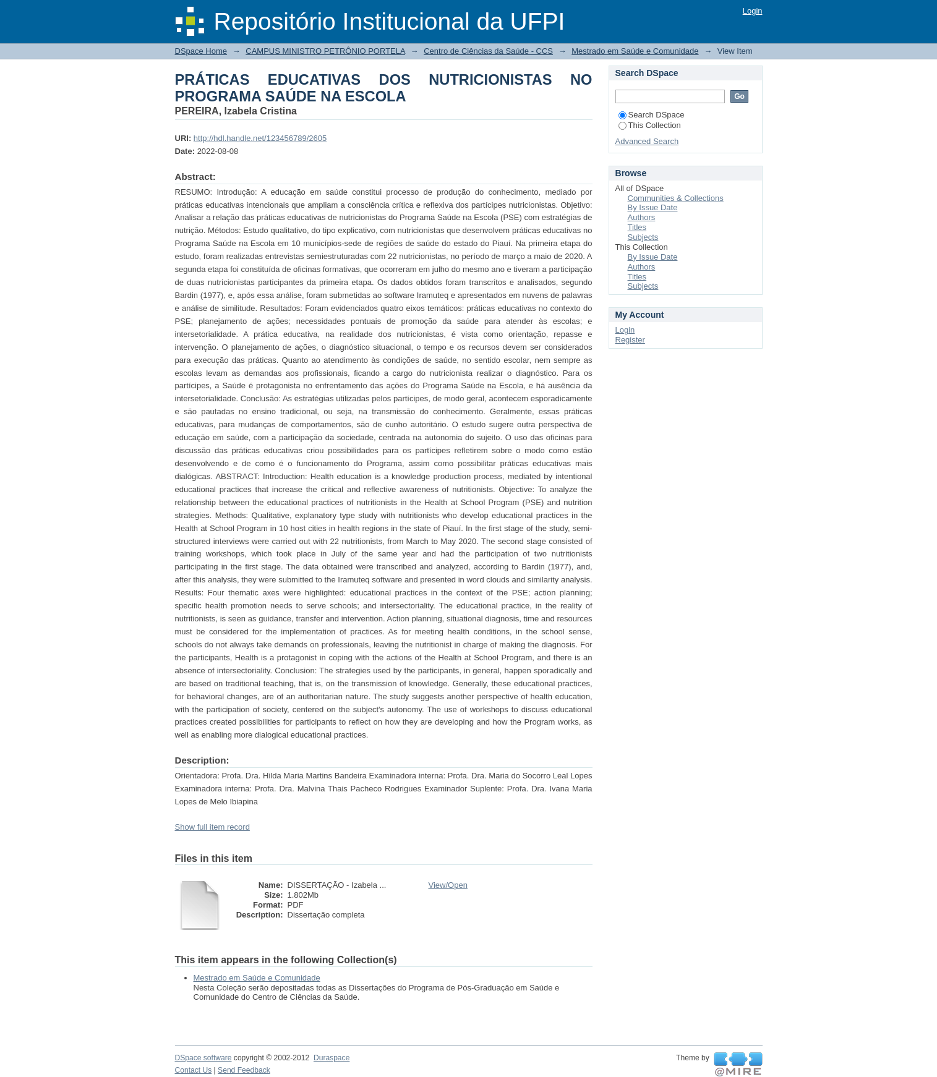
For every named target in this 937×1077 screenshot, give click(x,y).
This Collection (649, 125)
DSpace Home (201, 51)
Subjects (643, 237)
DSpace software (203, 1058)
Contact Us (193, 1070)
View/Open (448, 885)
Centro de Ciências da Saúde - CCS (488, 51)
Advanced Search (647, 141)
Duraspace (331, 1058)
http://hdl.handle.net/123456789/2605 (260, 138)
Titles (637, 227)
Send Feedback (244, 1070)
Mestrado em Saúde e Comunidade (634, 51)
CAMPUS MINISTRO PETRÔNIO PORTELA (325, 51)
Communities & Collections (676, 198)
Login (753, 10)
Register (630, 339)
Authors (642, 217)
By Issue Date (653, 207)
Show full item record (212, 827)
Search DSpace (651, 114)
